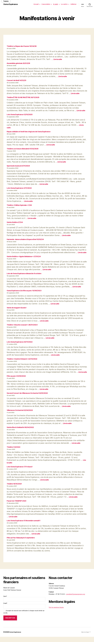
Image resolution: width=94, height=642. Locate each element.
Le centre (64, 4)
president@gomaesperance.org (75, 599)
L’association (46, 4)
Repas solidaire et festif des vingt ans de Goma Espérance (30, 132)
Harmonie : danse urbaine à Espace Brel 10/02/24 (27, 239)
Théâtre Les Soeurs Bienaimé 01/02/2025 (24, 149)
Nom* (24, 604)
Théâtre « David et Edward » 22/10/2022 (23, 361)
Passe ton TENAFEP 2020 (17, 506)
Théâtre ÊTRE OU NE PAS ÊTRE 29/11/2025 (24, 97)
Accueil (36, 4)
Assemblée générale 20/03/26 (19, 63)
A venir (55, 4)
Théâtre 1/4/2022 (14, 452)
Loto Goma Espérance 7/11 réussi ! (21, 472)
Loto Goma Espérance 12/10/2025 (21, 114)
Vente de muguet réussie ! (18, 310)
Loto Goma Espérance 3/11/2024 (20, 188)
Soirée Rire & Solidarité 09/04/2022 (21, 432)
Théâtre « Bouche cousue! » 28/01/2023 (23, 327)
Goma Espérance (11, 4)
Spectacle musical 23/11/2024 (19, 166)
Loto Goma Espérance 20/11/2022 (21, 344)
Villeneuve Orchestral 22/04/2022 (21, 415)
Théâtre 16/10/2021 (15, 489)
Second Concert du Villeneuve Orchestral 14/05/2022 (29, 398)
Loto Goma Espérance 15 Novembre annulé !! (25, 526)
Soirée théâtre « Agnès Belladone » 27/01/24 (25, 259)
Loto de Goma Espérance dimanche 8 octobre (25, 276)
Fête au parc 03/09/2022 (17, 381)
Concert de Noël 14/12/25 (17, 80)
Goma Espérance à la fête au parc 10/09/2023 (25, 293)
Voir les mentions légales (56, 613)
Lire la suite (58, 59)
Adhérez (73, 4)
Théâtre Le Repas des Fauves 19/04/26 (23, 46)
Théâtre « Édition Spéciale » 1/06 (20, 205)
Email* (24, 611)
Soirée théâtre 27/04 (15, 222)
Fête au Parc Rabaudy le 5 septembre (22, 543)
